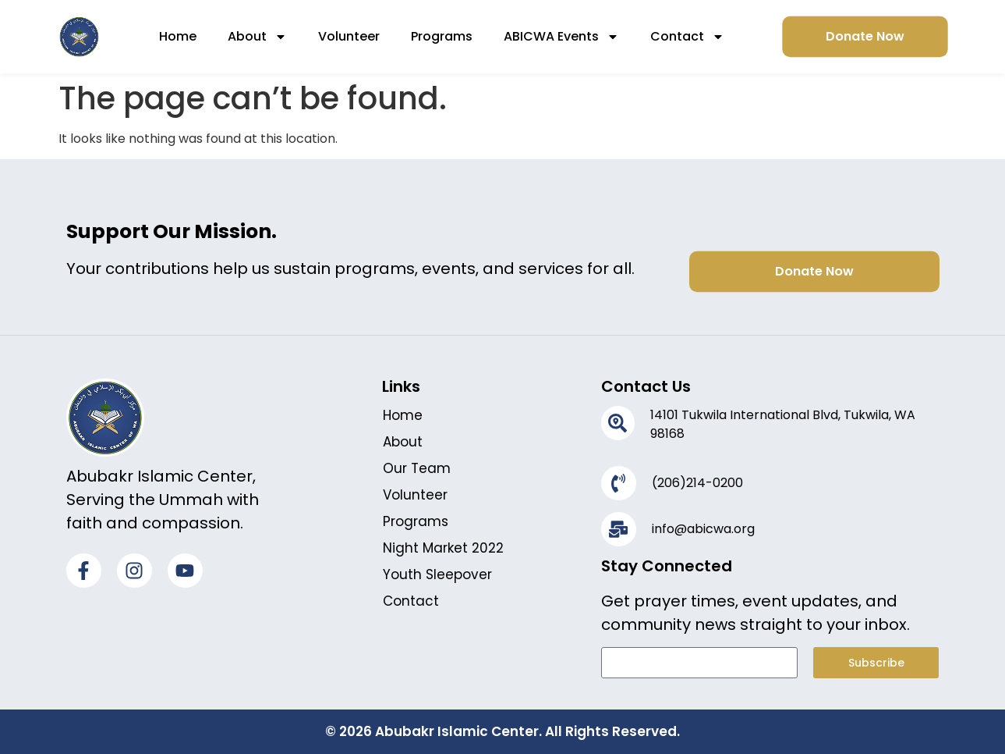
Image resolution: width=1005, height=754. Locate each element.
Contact (687, 37)
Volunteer (349, 36)
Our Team (417, 468)
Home (177, 36)
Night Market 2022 (443, 548)
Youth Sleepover (437, 574)
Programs (441, 36)
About (257, 37)
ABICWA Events (561, 37)
